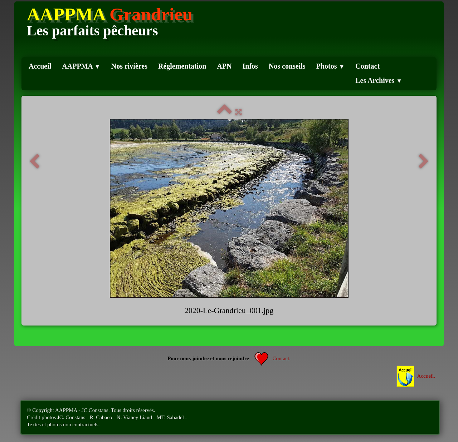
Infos (250, 66)
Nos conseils (287, 66)
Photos (330, 66)
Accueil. (416, 376)
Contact (367, 66)
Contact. (272, 358)
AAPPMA (81, 66)
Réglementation (182, 66)
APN (224, 66)
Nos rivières (129, 66)
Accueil (40, 66)
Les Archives (378, 80)
